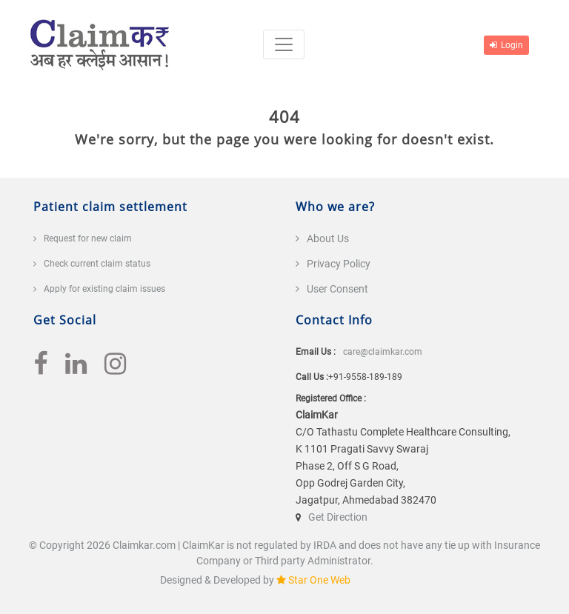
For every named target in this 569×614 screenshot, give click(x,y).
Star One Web (319, 580)
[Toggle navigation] (284, 44)
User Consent (337, 289)
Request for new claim (88, 238)
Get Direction (337, 517)
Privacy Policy (338, 264)
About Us (328, 238)
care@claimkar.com (382, 352)
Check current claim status (97, 263)
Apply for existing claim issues (104, 289)
